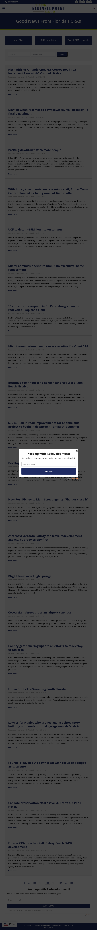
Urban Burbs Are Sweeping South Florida (37, 689)
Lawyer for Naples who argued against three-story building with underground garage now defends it (44, 724)
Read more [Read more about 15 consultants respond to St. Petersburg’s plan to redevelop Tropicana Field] (13, 331)
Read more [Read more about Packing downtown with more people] (13, 174)
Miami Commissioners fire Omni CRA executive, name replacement (46, 268)
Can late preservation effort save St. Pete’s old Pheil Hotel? (44, 805)
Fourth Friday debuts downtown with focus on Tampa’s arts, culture (47, 764)
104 (41, 883)
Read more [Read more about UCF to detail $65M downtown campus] (13, 251)
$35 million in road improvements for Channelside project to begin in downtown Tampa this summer (43, 424)
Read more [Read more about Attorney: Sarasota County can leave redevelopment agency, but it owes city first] (13, 561)
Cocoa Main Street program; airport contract (39, 612)
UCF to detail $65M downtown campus (35, 229)
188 (71, 883)
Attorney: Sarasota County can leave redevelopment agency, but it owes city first (45, 537)
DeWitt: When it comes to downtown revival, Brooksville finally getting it (48, 111)
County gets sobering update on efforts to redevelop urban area (45, 648)
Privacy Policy (48, 928)
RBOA (71, 925)
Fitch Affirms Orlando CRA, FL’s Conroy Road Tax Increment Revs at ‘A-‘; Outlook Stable (42, 71)
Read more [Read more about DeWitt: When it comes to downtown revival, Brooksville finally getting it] (13, 135)
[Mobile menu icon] (3, 8)
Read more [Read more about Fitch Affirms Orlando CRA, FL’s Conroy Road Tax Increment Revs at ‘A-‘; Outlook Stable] (13, 94)
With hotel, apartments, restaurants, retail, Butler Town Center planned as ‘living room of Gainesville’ (48, 191)
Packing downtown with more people (34, 150)
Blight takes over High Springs (29, 576)
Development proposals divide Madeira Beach (40, 463)
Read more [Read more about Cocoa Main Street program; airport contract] (13, 631)
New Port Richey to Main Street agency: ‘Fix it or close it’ (48, 499)
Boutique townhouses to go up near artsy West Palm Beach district (45, 384)
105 (47, 883)
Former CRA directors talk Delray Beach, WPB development (40, 845)
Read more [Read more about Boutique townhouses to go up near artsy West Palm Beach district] (13, 407)
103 (34, 883)
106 (54, 883)
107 (60, 883)
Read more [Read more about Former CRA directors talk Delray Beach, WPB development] (13, 871)
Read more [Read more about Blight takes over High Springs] (13, 597)
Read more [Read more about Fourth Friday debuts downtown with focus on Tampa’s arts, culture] (13, 788)
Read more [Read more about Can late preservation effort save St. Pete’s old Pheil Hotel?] (13, 828)
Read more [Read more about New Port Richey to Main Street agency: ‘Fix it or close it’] (13, 521)
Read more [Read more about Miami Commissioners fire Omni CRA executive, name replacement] (13, 291)
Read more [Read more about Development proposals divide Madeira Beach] (13, 484)
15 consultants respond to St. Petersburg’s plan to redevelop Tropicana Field (43, 308)
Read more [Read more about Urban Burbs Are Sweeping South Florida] (13, 707)
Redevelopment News (16, 77)
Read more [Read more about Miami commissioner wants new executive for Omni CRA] (13, 367)
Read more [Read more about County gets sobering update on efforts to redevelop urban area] (13, 674)
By (30, 77)
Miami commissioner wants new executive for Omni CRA (48, 346)
